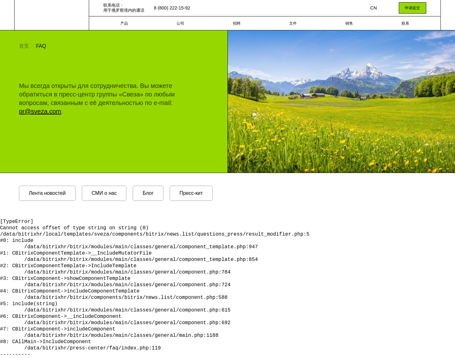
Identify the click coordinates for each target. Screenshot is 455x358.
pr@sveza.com (40, 111)
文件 (293, 23)
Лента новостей (47, 193)
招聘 (236, 23)
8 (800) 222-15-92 (172, 7)
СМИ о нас (104, 193)
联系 (405, 23)
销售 (349, 23)
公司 (180, 23)
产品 (124, 23)
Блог (148, 193)
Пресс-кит (191, 193)
